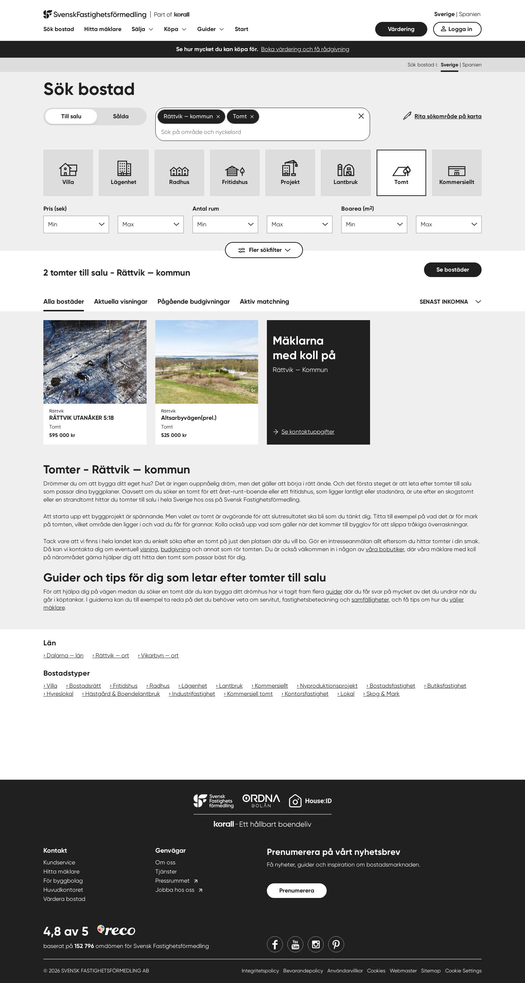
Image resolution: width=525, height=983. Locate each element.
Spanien (470, 14)
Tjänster (166, 871)
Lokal (347, 693)
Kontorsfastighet (306, 693)
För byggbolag (63, 880)
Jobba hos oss (174, 889)
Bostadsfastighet (392, 685)
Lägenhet (194, 685)
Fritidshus (125, 685)
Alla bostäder (63, 301)
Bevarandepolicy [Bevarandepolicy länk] (303, 971)
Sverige (445, 14)
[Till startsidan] (116, 14)
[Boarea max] (449, 224)
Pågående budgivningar (194, 301)
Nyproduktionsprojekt (329, 685)
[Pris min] (76, 224)
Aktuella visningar (120, 301)
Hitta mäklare (102, 29)
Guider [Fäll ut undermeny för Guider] (206, 29)
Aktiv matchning (264, 301)
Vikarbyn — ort (160, 655)
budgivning (175, 549)
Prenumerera (296, 890)
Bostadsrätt (85, 685)
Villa (52, 685)
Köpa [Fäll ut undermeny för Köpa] (171, 29)
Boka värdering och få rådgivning (305, 49)
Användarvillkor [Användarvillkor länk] (345, 971)
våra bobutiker (385, 549)
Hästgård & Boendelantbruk (122, 693)
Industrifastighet (193, 693)
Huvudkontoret (63, 889)
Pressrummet (172, 880)
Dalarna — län (65, 655)
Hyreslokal (60, 693)
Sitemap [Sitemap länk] (431, 971)
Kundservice (59, 862)
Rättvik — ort (112, 655)
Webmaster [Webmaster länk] (404, 971)
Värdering (401, 29)
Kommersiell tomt (250, 693)
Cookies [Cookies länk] (377, 971)
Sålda (121, 116)
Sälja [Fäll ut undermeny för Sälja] (138, 29)
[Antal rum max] (299, 224)
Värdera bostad (64, 898)
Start (241, 29)
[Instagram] (316, 944)
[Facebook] (275, 944)
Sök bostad (58, 29)
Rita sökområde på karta (448, 116)
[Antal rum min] (225, 224)
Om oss (165, 862)
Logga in (460, 29)
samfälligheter (370, 599)
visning (149, 549)
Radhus (159, 685)
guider (334, 591)
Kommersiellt (271, 685)
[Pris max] (150, 224)
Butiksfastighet (446, 685)
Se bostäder (452, 269)
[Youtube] (295, 944)
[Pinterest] (336, 944)
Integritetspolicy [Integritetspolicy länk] (261, 971)
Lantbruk (231, 685)
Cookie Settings (463, 971)
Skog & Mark (383, 693)
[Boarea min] (374, 224)
